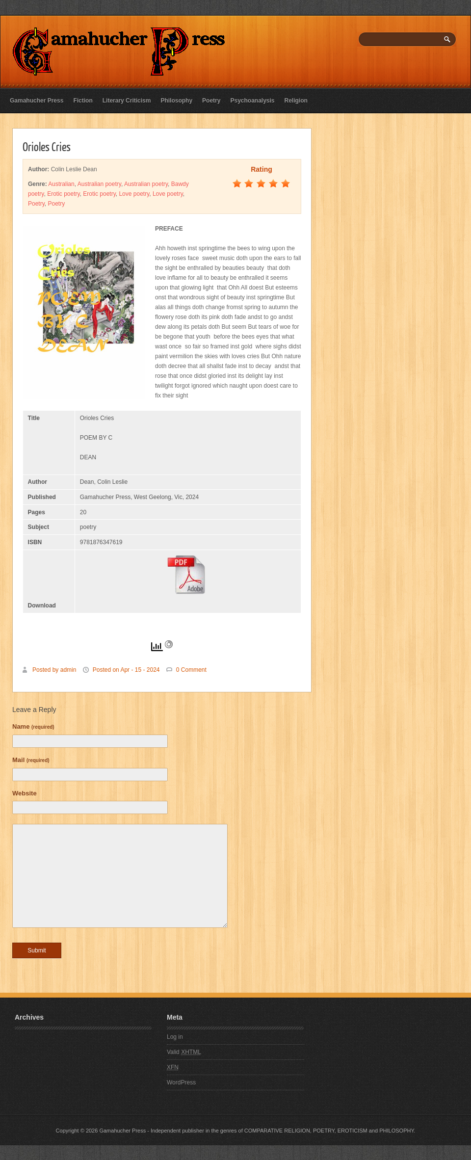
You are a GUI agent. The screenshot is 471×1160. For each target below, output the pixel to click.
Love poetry (134, 193)
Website (24, 793)
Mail (31, 760)
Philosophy (176, 100)
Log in (175, 1036)
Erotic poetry (63, 193)
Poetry (211, 100)
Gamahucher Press (36, 100)
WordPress (181, 1082)
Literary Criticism (127, 100)
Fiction (82, 100)
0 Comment (191, 669)
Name (33, 726)
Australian (61, 184)
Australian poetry (99, 184)
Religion (296, 100)
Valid (184, 1052)
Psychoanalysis (252, 100)
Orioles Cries (47, 146)
